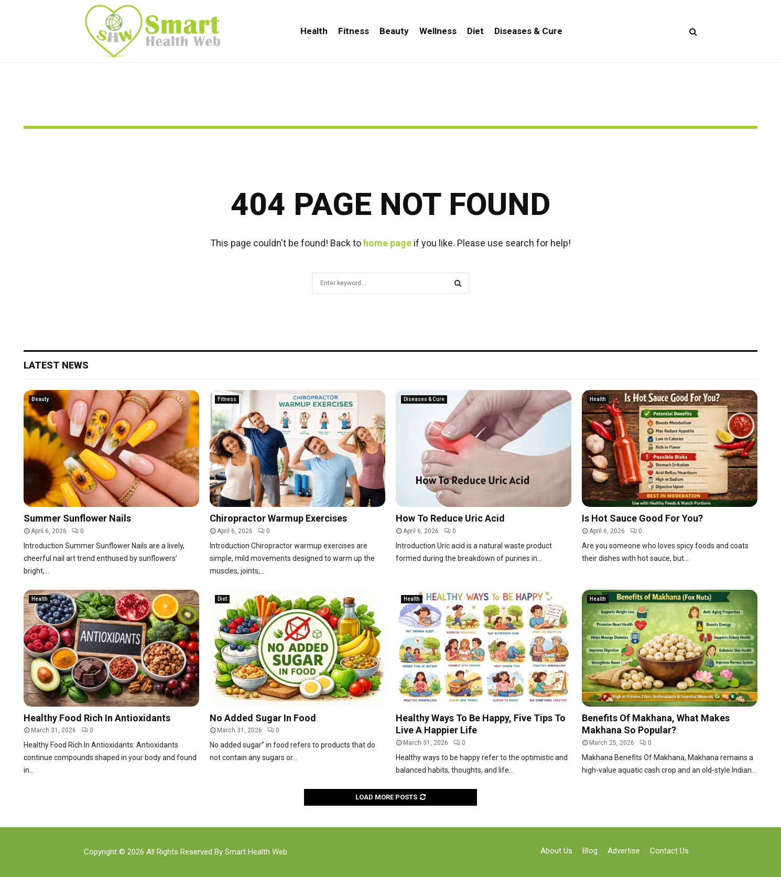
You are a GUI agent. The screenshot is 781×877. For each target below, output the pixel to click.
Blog (590, 851)
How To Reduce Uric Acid (450, 518)
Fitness (353, 31)
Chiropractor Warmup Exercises (278, 518)
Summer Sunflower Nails (77, 518)
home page (387, 242)
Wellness (438, 31)
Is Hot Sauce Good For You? (642, 518)
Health (314, 31)
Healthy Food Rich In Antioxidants (97, 717)
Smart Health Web (256, 852)
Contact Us (669, 851)
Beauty (394, 31)
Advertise (624, 851)
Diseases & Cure (528, 31)
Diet (475, 31)
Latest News (56, 365)
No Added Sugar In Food (263, 717)
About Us (556, 851)
